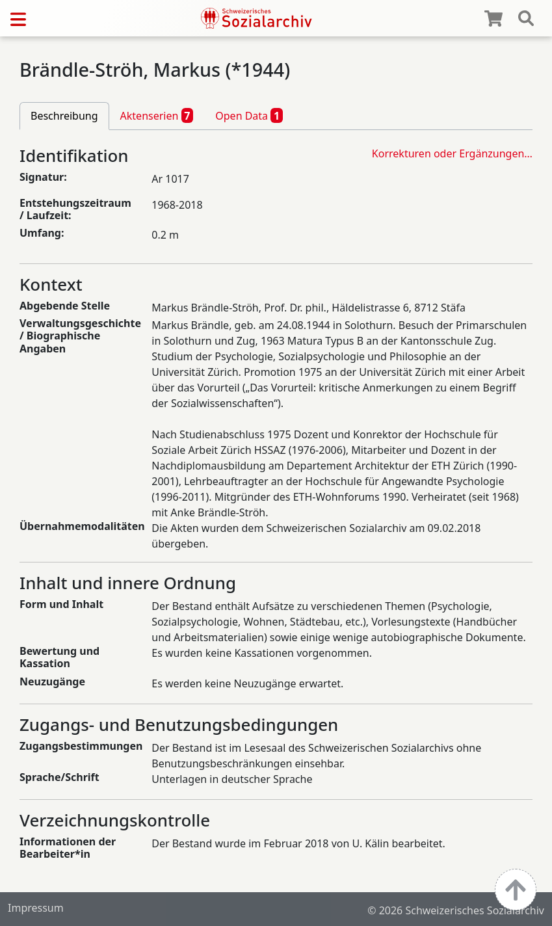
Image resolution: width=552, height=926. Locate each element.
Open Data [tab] (249, 115)
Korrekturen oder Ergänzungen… (452, 153)
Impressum (36, 908)
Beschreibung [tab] (64, 116)
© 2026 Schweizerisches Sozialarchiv (455, 910)
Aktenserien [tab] (157, 115)
